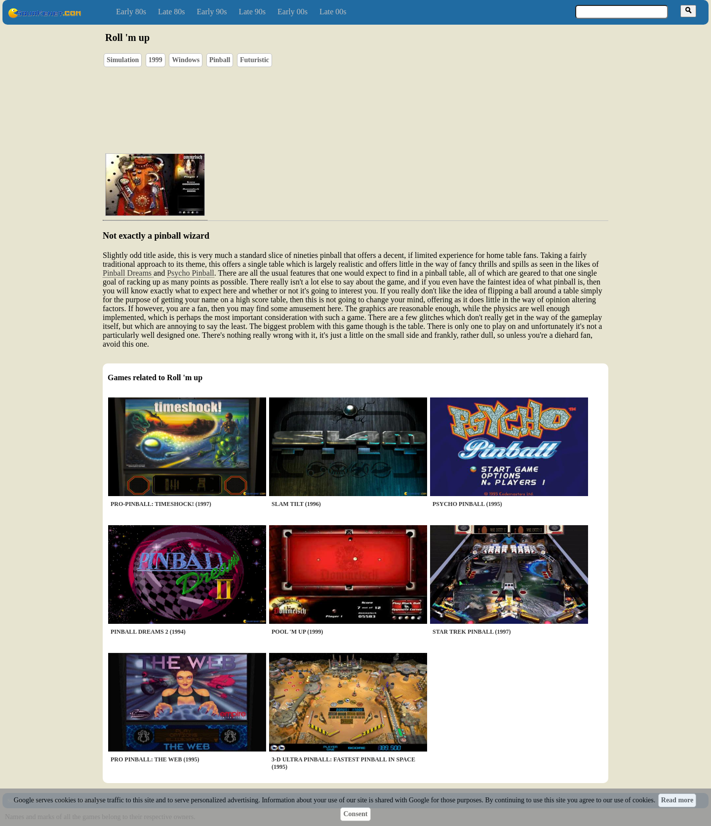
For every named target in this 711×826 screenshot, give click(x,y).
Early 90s (212, 11)
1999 (155, 60)
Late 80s (171, 11)
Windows (185, 60)
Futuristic (254, 60)
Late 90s (252, 11)
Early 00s (292, 11)
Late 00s (333, 11)
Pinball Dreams (128, 273)
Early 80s (131, 11)
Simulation (123, 60)
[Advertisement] (383, 99)
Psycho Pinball (190, 273)
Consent (355, 814)
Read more (677, 800)
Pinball (220, 60)
